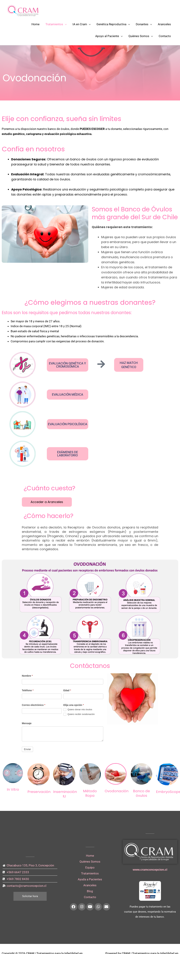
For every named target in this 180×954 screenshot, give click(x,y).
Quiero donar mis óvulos (77, 709)
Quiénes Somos (138, 36)
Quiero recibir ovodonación (79, 714)
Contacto (165, 36)
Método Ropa (90, 793)
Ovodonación (116, 791)
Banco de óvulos (141, 793)
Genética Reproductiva (111, 24)
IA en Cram (80, 24)
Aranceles (164, 24)
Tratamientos (54, 24)
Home (35, 24)
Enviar (27, 749)
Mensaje (26, 723)
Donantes (142, 24)
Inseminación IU (65, 794)
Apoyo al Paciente (107, 36)
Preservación (39, 791)
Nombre (27, 675)
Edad (67, 690)
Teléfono (28, 690)
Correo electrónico (33, 705)
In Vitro (13, 789)
